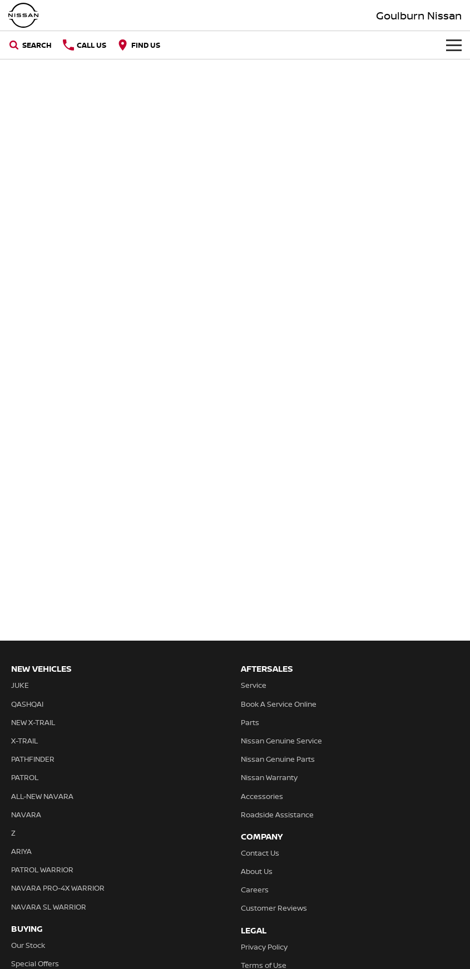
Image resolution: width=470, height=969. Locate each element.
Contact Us (260, 853)
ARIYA (21, 851)
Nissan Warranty (269, 777)
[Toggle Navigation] (454, 45)
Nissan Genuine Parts (278, 759)
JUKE (20, 685)
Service (253, 685)
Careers (255, 890)
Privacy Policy (264, 947)
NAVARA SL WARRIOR (48, 907)
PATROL (24, 777)
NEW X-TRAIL (33, 722)
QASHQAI (27, 704)
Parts (250, 722)
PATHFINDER (33, 759)
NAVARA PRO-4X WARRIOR (58, 888)
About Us (257, 871)
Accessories (262, 796)
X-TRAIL (24, 741)
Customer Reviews (274, 908)
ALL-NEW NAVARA (42, 796)
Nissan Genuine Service (281, 741)
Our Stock (28, 945)
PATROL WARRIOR (42, 870)
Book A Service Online (278, 704)
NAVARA (26, 815)
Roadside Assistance (277, 815)
